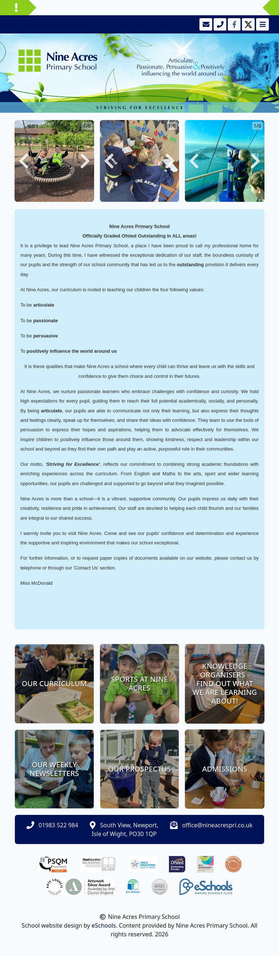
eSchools (104, 925)
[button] (24, 161)
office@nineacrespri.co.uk (217, 825)
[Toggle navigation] (262, 24)
